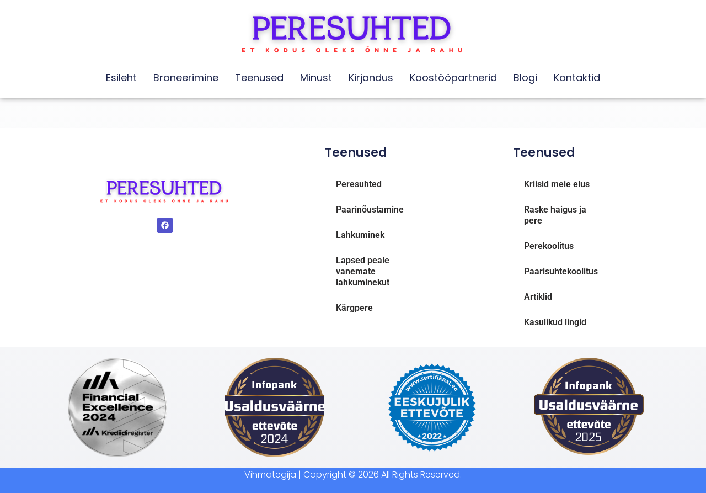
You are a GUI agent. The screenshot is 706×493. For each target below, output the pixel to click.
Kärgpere (354, 308)
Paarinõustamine (370, 209)
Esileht (121, 77)
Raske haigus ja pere (555, 215)
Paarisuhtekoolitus (561, 271)
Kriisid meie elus (557, 184)
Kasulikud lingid (555, 322)
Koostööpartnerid (453, 77)
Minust (316, 77)
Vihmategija (270, 474)
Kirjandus (371, 77)
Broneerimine (185, 77)
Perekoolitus (549, 246)
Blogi (525, 77)
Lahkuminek (360, 235)
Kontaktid (577, 77)
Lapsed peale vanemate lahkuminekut (362, 271)
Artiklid (538, 296)
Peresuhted (359, 184)
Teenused (259, 77)
